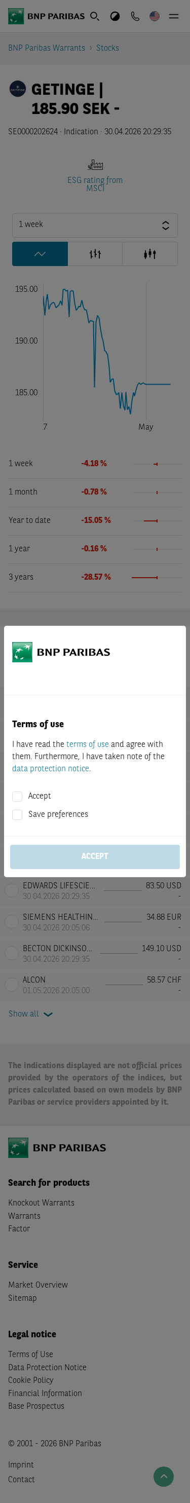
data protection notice (50, 769)
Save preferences (58, 815)
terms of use (87, 745)
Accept (39, 797)
